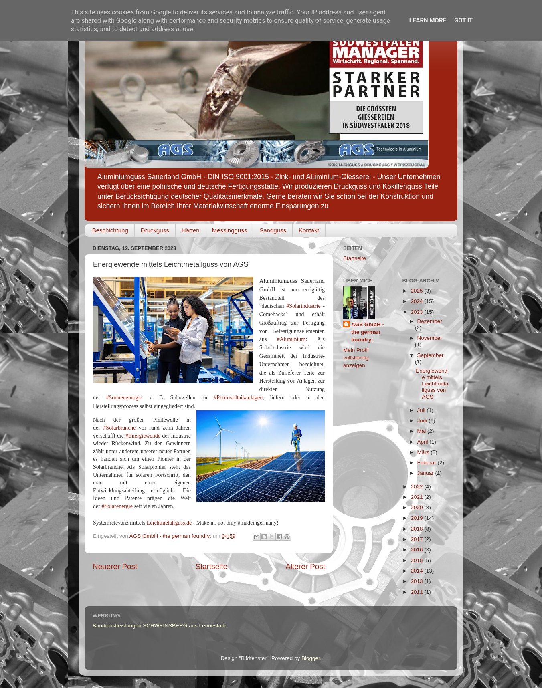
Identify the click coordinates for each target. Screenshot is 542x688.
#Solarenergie (117, 506)
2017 (417, 539)
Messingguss (229, 230)
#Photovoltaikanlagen (238, 398)
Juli (422, 410)
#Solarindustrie (303, 306)
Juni (423, 421)
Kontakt (309, 230)
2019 (417, 518)
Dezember (429, 321)
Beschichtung (110, 230)
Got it (463, 20)
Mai (422, 431)
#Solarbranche (119, 428)
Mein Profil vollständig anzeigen (356, 357)
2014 (417, 571)
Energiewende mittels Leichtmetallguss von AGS (432, 384)
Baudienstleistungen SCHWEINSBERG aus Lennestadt (159, 626)
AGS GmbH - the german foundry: (367, 332)
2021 (417, 497)
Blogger (310, 658)
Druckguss (155, 230)
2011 (417, 592)
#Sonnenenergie (124, 398)
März (424, 452)
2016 (417, 550)
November (429, 338)
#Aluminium (291, 339)
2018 (417, 529)
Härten (191, 230)
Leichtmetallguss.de (169, 523)
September (430, 355)
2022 (417, 487)
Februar (427, 463)
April (423, 442)
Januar (426, 473)
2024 (417, 301)
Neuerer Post (115, 566)
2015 (417, 560)
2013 (417, 581)
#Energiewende (142, 436)
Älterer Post (305, 566)
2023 (417, 312)
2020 (417, 507)
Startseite (211, 566)
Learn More (427, 20)
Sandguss (272, 230)
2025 (417, 291)
